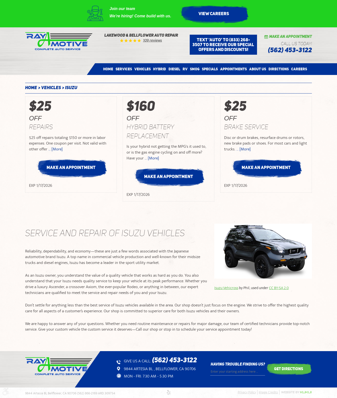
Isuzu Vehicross (226, 288)
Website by (296, 392)
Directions (278, 69)
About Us (257, 69)
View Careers (213, 13)
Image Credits (268, 392)
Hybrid (159, 69)
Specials (210, 69)
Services (124, 69)
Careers (299, 69)
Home (108, 69)
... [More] (55, 149)
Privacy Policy (247, 392)
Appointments (233, 69)
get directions (288, 368)
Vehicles (142, 69)
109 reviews (153, 40)
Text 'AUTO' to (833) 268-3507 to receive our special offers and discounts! (223, 44)
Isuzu (71, 88)
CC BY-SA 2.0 (279, 288)
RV (185, 69)
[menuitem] (108, 69)
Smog (194, 69)
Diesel (174, 69)
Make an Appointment (290, 37)
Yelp (168, 392)
